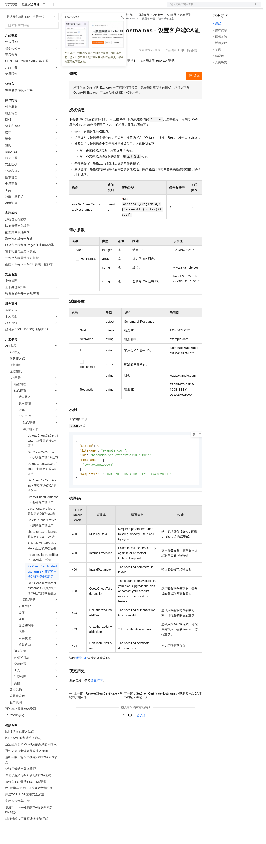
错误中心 (81, 673)
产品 (55, 7)
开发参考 (144, 28)
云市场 (103, 7)
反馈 (140, 731)
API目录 (171, 28)
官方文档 (11, 18)
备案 (217, 6)
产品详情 (171, 63)
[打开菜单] (7, 7)
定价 (92, 7)
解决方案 (69, 7)
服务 (126, 7)
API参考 (158, 28)
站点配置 (185, 28)
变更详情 (97, 696)
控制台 (228, 6)
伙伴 (116, 7)
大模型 (43, 7)
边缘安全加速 (31, 18)
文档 (208, 6)
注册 (238, 6)
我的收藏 (192, 64)
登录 (253, 6)
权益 (82, 7)
